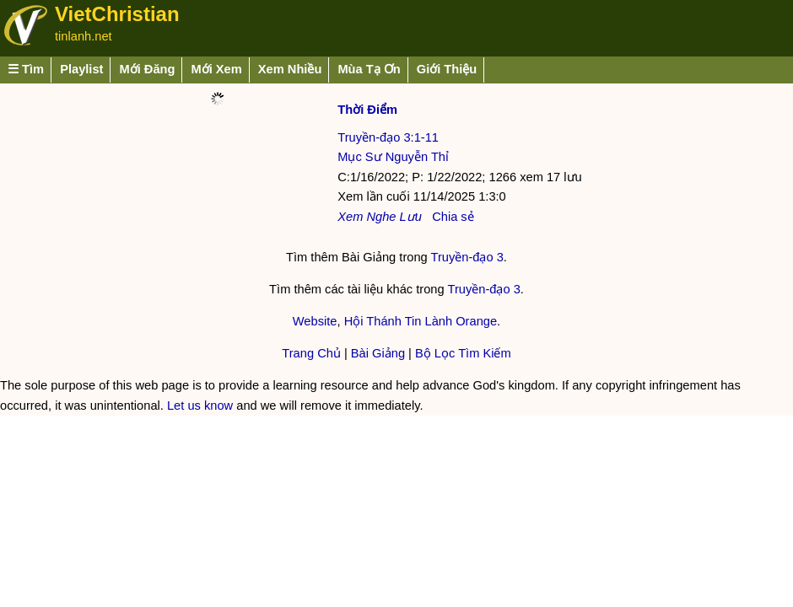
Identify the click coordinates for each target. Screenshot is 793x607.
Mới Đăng (147, 69)
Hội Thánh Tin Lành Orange (420, 321)
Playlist (81, 69)
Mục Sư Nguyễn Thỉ (393, 157)
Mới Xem (216, 69)
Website (315, 321)
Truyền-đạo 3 (467, 257)
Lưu (411, 216)
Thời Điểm (367, 109)
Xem (350, 216)
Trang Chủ (311, 353)
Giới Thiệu (447, 69)
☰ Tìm (26, 69)
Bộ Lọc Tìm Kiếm (463, 353)
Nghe (381, 216)
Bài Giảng (378, 353)
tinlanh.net (83, 36)
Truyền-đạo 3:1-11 (388, 137)
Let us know (200, 405)
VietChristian (117, 14)
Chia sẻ (453, 216)
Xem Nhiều (290, 69)
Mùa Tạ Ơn (368, 69)
